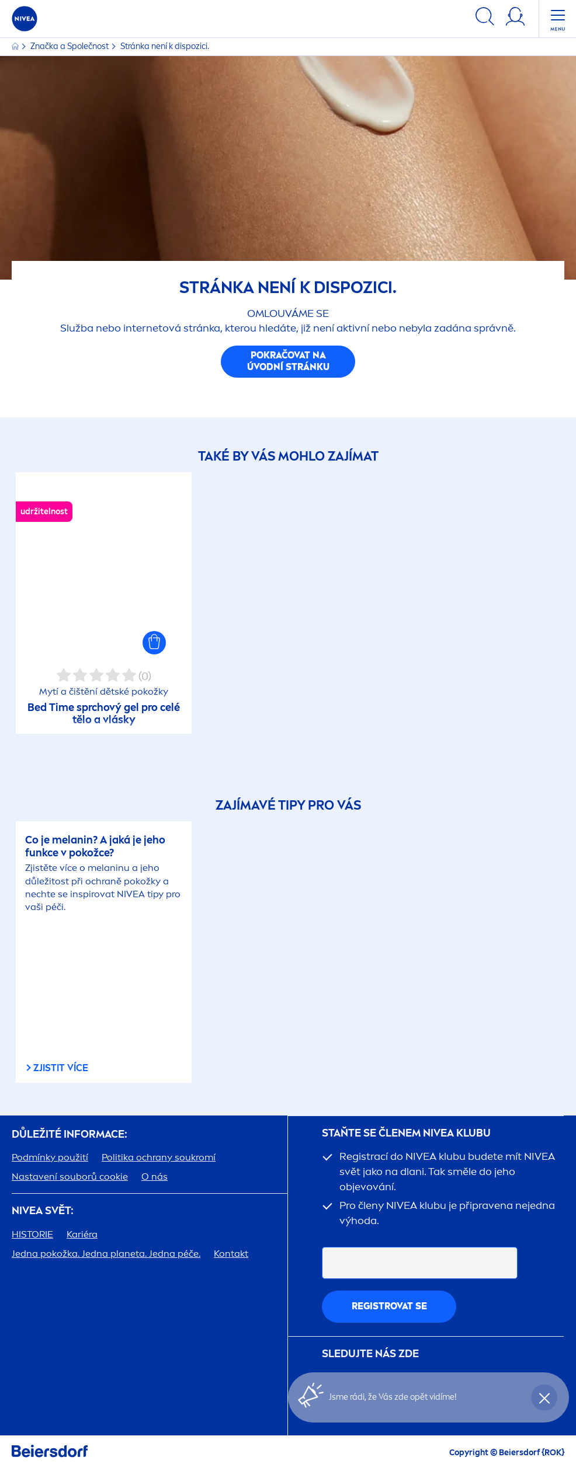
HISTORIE (32, 1234)
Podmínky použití (50, 1157)
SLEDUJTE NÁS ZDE (370, 1354)
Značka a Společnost (70, 46)
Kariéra (82, 1234)
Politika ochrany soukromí (159, 1157)
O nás (154, 1176)
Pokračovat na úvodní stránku (288, 361)
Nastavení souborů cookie (70, 1176)
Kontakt (231, 1253)
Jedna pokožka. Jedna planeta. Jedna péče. (106, 1253)
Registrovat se (389, 1306)
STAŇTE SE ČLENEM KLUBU (406, 1133)
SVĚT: (43, 1211)
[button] (154, 642)
